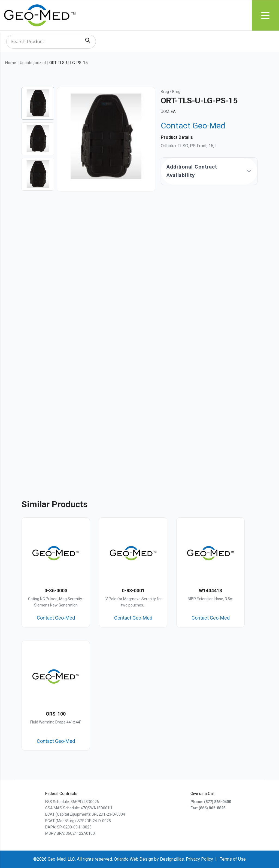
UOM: (165, 111)
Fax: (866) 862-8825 (208, 808)
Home (10, 62)
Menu (265, 15)
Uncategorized (33, 62)
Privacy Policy (199, 859)
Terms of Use (233, 859)
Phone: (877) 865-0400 (210, 802)
